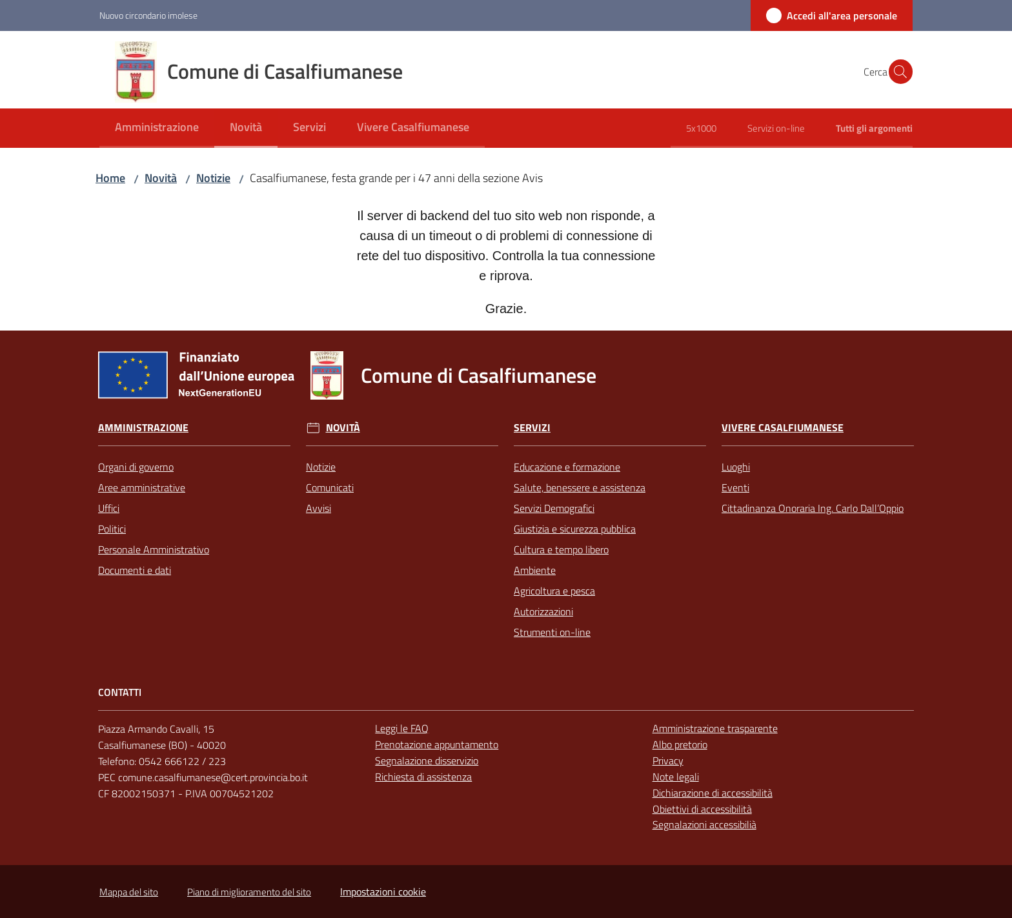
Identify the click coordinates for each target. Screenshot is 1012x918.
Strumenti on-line (552, 632)
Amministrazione (143, 427)
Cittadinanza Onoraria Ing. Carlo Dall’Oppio (813, 508)
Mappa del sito (128, 891)
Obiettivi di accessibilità (702, 809)
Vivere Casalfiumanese (783, 427)
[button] (897, 71)
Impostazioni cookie (383, 891)
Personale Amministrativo (153, 549)
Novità (161, 178)
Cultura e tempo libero (561, 549)
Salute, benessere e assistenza (579, 487)
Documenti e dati (134, 570)
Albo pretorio (680, 744)
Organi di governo (136, 466)
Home (110, 178)
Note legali (676, 776)
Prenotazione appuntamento (436, 744)
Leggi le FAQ (402, 728)
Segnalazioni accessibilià (704, 824)
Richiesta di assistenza (423, 776)
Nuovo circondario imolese (148, 15)
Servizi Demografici (554, 508)
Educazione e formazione (567, 466)
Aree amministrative (141, 487)
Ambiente (535, 570)
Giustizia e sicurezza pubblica (575, 528)
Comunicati (330, 487)
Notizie (213, 178)
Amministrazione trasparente (715, 728)
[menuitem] (156, 128)
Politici (112, 528)
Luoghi (736, 466)
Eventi (735, 487)
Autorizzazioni (543, 611)
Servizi (532, 427)
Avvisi (318, 508)
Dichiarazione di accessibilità (713, 793)
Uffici (108, 508)
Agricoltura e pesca (554, 590)
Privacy (668, 760)
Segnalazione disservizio (426, 760)
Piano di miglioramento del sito (249, 891)
